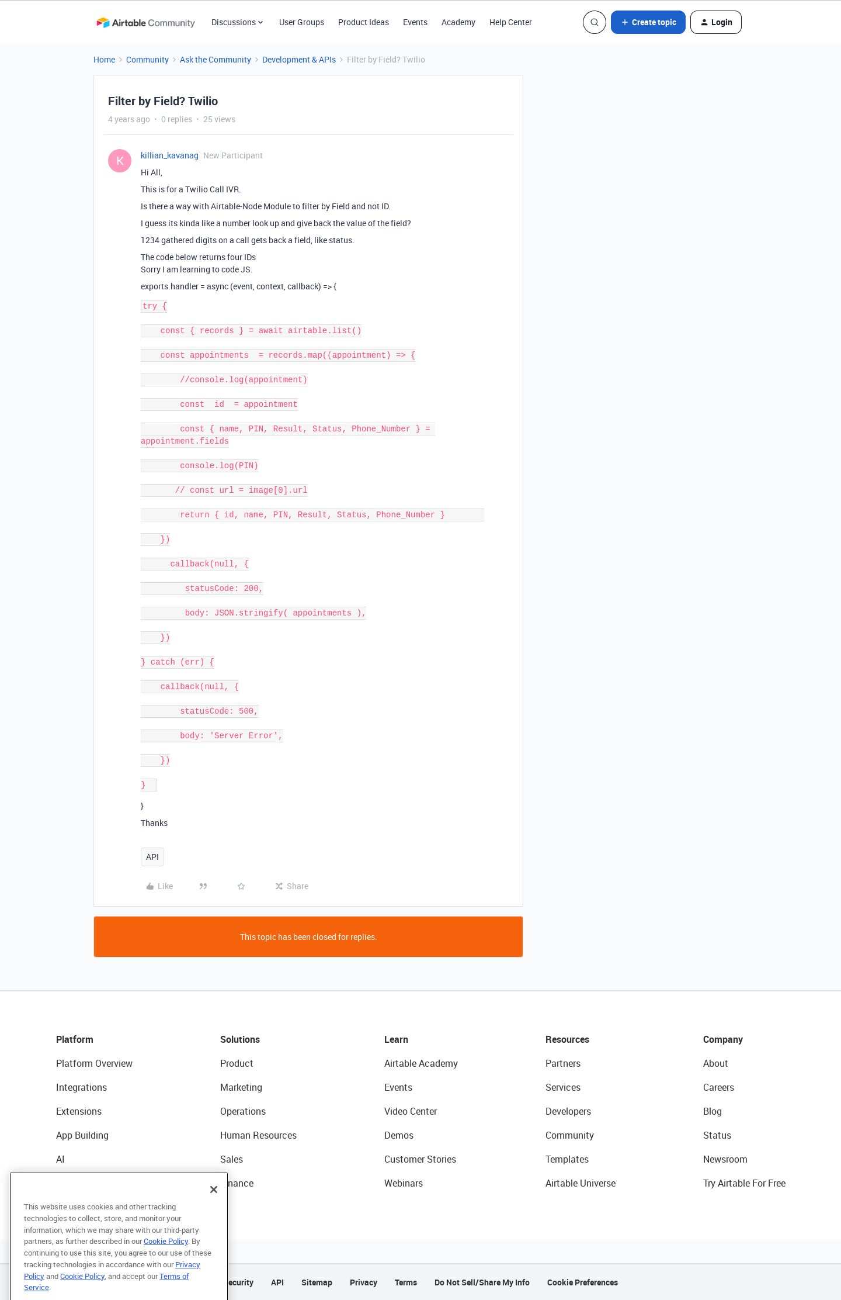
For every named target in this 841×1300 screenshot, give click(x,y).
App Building (82, 1135)
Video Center (410, 1111)
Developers (568, 1111)
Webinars (403, 1183)
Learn (396, 1039)
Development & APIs (299, 59)
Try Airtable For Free (744, 1183)
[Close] (214, 1214)
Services (563, 1087)
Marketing (241, 1087)
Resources (567, 1039)
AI (60, 1159)
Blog (712, 1111)
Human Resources (258, 1135)
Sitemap (316, 1282)
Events (415, 21)
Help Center (510, 21)
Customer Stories (420, 1159)
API (152, 856)
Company (723, 1039)
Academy (458, 21)
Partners (563, 1063)
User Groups (301, 21)
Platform (74, 1039)
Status (717, 1135)
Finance (236, 1183)
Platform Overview (94, 1063)
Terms (406, 1282)
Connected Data (90, 1183)
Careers (718, 1087)
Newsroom (725, 1159)
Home (104, 59)
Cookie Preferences (582, 1282)
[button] (648, 22)
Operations (243, 1111)
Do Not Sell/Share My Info (482, 1282)
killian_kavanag (170, 155)
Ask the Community (215, 59)
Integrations (81, 1087)
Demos (398, 1135)
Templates (567, 1159)
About (715, 1063)
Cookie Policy (166, 1265)
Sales (231, 1159)
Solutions (240, 1039)
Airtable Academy (421, 1063)
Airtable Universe (580, 1183)
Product (236, 1063)
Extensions (79, 1111)
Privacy (363, 1282)
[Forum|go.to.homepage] (145, 22)
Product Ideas (363, 21)
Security (238, 1282)
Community (147, 59)
